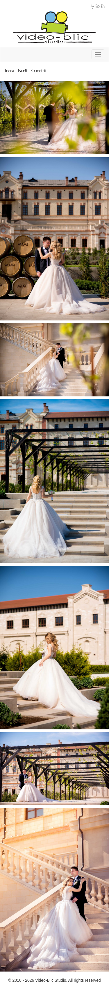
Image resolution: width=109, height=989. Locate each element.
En (103, 6)
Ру (92, 6)
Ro (97, 6)
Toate (9, 70)
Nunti (22, 70)
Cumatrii (38, 70)
